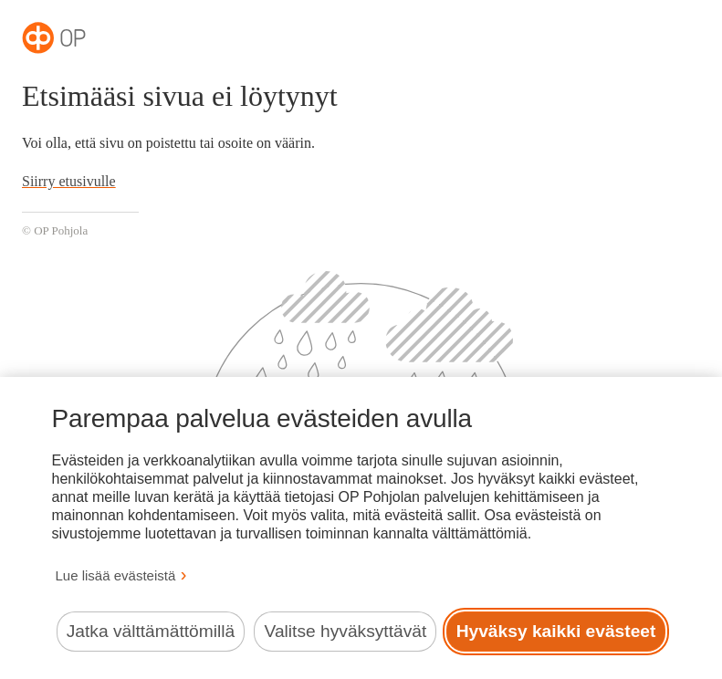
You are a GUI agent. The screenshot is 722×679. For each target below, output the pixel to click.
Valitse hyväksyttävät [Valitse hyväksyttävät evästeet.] (346, 631)
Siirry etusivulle (69, 181)
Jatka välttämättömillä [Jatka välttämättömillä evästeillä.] (151, 631)
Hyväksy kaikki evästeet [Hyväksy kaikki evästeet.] (556, 631)
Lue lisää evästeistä (116, 575)
